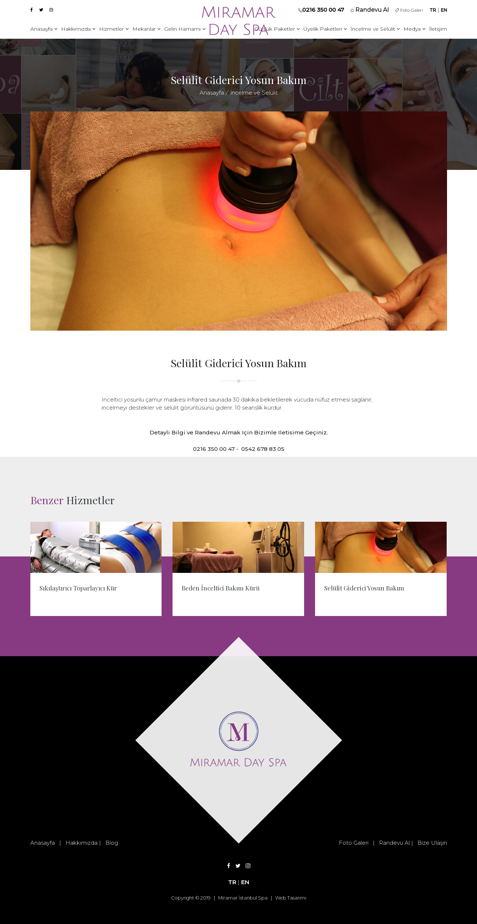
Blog (111, 842)
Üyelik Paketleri (325, 29)
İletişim (438, 29)
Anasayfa (43, 29)
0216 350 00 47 (323, 9)
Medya (414, 29)
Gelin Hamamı (184, 29)
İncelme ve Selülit (375, 29)
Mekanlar (146, 29)
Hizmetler (114, 29)
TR (432, 10)
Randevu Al (394, 842)
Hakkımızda (78, 29)
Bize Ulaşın (432, 842)
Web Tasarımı (290, 898)
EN (444, 10)
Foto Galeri (409, 10)
